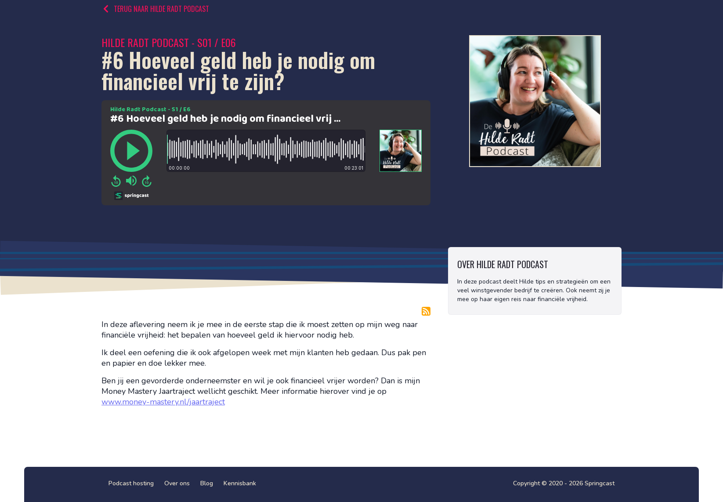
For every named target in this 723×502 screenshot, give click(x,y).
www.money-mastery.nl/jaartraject (163, 402)
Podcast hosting (131, 483)
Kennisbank (240, 483)
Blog (206, 483)
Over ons (177, 483)
